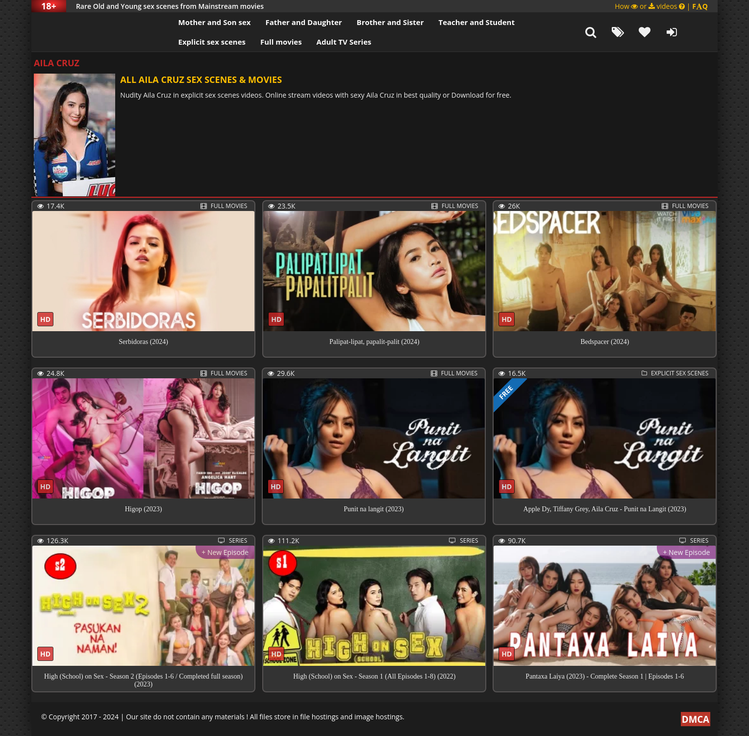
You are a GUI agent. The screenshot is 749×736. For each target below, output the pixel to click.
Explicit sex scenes (195, 42)
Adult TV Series (327, 42)
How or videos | (661, 6)
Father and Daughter (287, 22)
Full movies (264, 42)
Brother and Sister (373, 22)
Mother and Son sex (197, 22)
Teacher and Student (460, 22)
